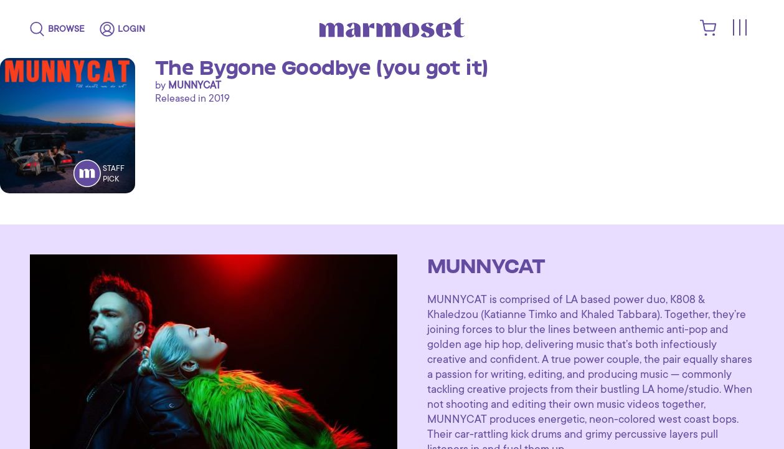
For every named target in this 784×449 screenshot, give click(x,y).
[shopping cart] (708, 33)
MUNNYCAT (194, 85)
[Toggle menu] (739, 28)
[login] (122, 29)
